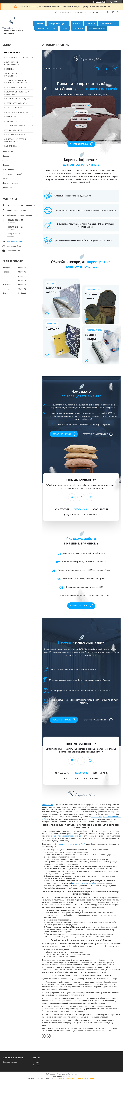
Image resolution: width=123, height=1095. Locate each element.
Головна (39, 23)
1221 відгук (100, 1)
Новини (5, 156)
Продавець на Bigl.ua (61, 1076)
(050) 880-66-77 (62, 509)
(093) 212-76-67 (71, 514)
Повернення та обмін (46, 28)
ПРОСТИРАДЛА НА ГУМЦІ (15, 99)
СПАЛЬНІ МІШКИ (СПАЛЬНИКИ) (11, 63)
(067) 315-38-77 (91, 514)
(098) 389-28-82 (81, 509)
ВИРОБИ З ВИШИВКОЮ (14, 57)
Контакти (90, 23)
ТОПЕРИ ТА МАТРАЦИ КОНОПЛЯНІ (13, 74)
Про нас (76, 23)
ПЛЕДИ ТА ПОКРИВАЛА (14, 112)
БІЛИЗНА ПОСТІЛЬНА (13, 87)
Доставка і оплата (108, 23)
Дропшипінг (7, 187)
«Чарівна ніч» (47, 804)
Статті (64, 28)
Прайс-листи (7, 151)
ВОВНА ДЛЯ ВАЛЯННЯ (13, 134)
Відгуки (5, 178)
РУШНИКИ (8, 121)
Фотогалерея (8, 169)
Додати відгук (113, 12)
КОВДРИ (8, 69)
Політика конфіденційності (85, 1078)
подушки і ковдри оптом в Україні (71, 844)
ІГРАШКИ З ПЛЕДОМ (13, 130)
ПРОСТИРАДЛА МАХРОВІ (15, 103)
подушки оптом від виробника (85, 883)
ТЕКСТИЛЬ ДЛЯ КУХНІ (13, 125)
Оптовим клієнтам (97, 28)
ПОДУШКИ (8, 116)
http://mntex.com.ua (14, 241)
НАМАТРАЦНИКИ (11, 107)
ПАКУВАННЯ (9, 146)
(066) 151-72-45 (100, 509)
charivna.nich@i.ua (14, 246)
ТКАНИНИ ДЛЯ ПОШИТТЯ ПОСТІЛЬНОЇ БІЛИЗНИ (15, 81)
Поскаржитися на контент (64, 1078)
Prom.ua (74, 1074)
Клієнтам (77, 28)
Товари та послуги (57, 23)
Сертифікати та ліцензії (12, 174)
